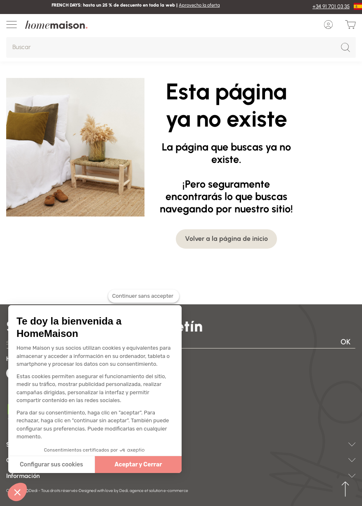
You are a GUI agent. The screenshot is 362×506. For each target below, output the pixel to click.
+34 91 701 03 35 (331, 6)
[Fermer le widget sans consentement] (143, 301)
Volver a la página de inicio (226, 238)
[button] (17, 492)
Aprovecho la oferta (199, 5)
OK (345, 341)
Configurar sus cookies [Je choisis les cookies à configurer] (51, 464)
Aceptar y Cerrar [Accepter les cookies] (138, 464)
